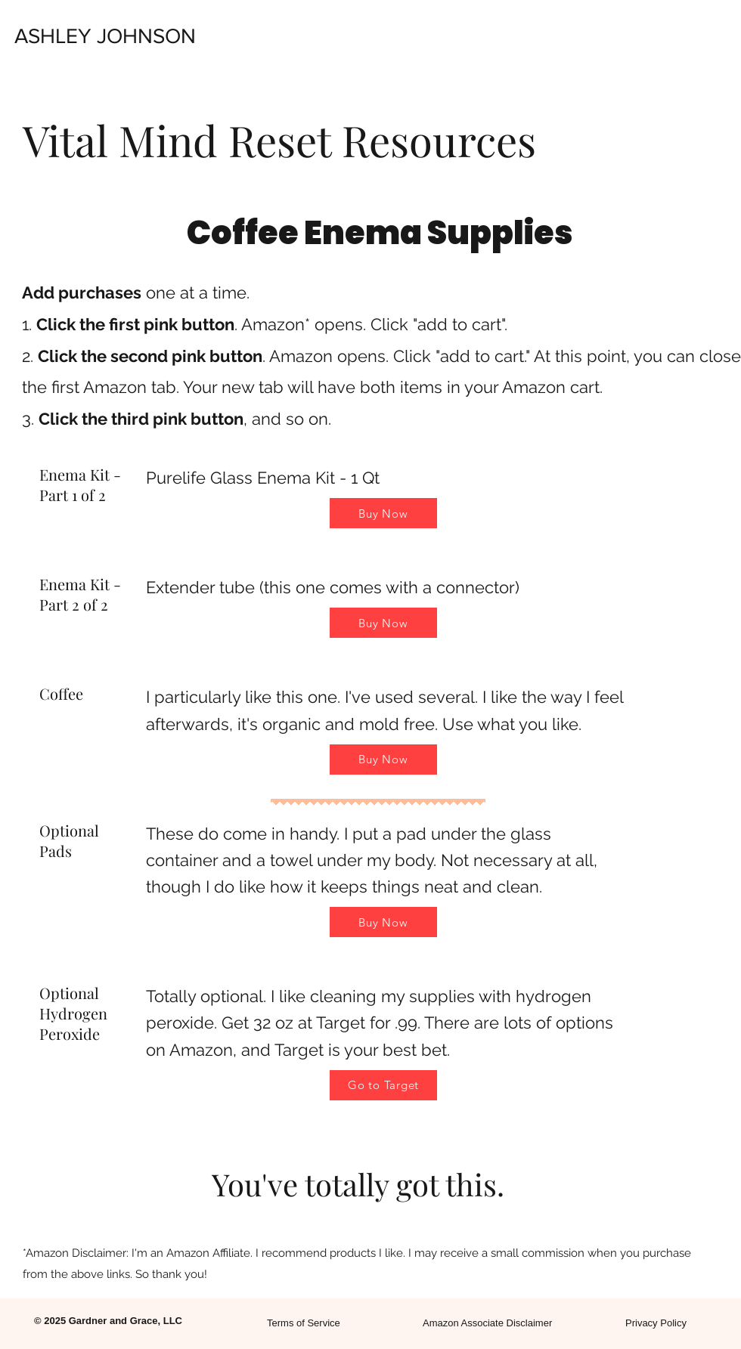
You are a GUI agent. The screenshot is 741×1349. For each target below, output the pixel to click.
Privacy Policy (656, 1323)
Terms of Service (303, 1323)
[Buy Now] (383, 513)
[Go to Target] (383, 1085)
